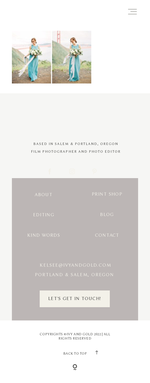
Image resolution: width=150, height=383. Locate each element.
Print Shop (107, 194)
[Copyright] (75, 367)
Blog (107, 214)
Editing (43, 214)
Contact (107, 235)
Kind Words (43, 235)
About (43, 194)
